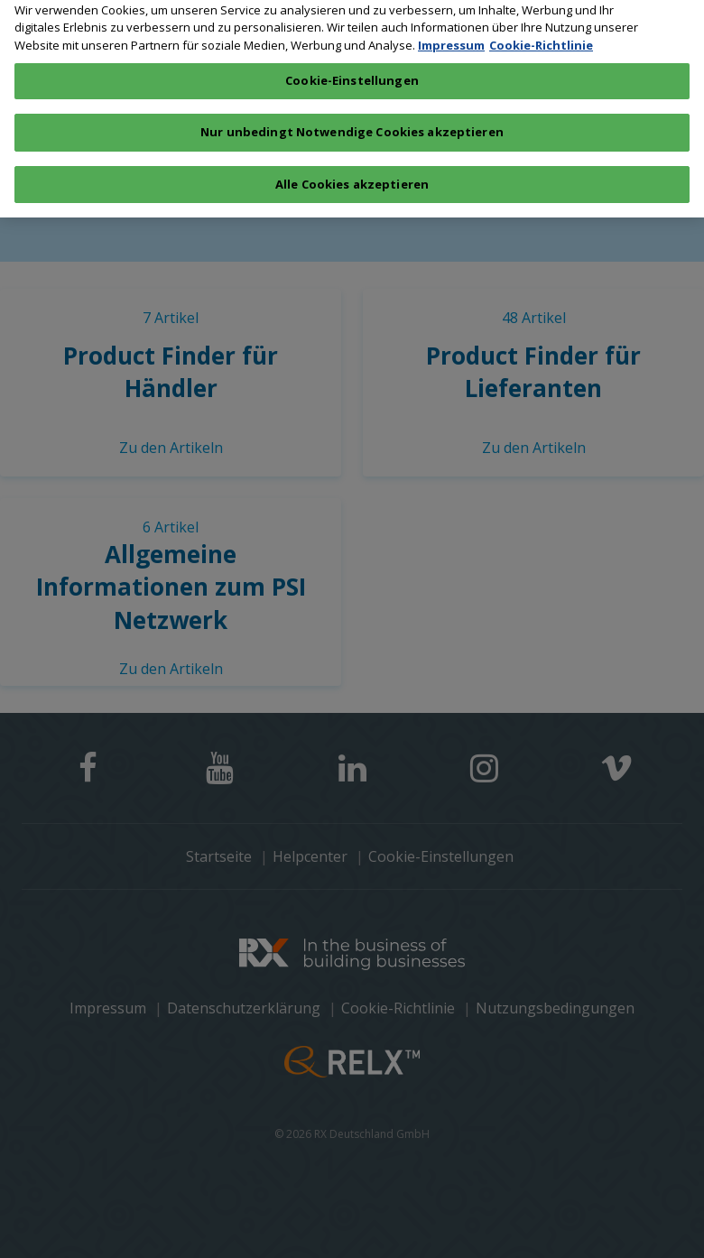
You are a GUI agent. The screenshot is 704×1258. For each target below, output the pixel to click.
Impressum (451, 36)
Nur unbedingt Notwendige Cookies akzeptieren (352, 123)
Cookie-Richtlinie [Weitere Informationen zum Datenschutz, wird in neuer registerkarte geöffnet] (541, 36)
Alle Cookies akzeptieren (352, 175)
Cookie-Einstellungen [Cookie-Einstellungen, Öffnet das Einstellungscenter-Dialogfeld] (352, 72)
